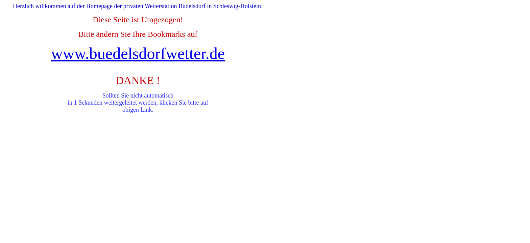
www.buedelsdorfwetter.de (138, 53)
